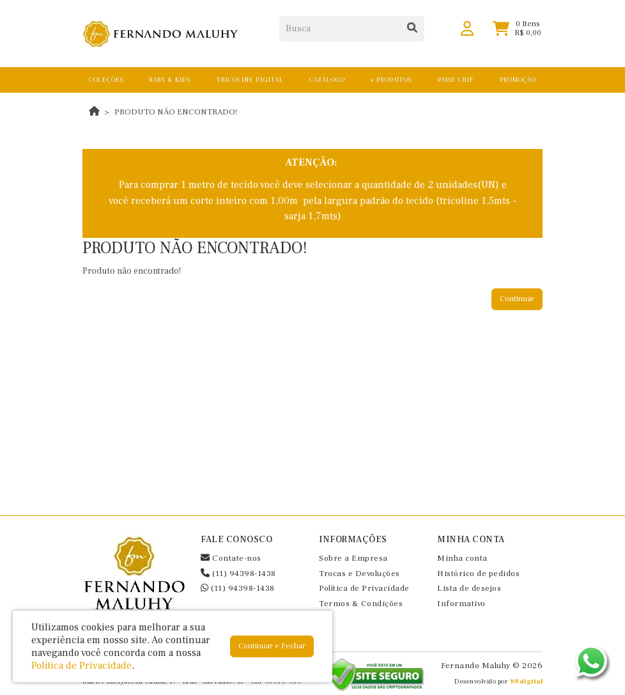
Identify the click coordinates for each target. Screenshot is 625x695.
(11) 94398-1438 (238, 573)
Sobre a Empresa (353, 558)
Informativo (461, 603)
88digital (526, 681)
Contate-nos (231, 558)
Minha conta (462, 558)
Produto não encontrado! (175, 112)
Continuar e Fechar (271, 646)
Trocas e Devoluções (359, 573)
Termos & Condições (361, 603)
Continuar (517, 299)
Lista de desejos (469, 588)
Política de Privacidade (364, 588)
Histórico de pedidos (478, 573)
